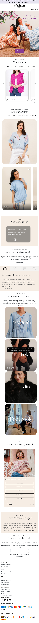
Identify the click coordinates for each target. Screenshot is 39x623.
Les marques (4, 566)
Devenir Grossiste (5, 591)
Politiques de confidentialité (8, 572)
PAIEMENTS (19, 495)
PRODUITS (19, 487)
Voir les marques (7, 288)
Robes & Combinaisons (20, 66)
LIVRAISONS (19, 491)
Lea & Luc (21, 116)
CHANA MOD (11, 116)
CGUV (2, 570)
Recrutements (5, 574)
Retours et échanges (6, 595)
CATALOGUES (19, 483)
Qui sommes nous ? (6, 564)
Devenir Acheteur (5, 589)
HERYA (7, 98)
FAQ (2, 578)
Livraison (3, 593)
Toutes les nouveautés (30, 103)
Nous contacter (5, 582)
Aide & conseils (5, 584)
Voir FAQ (32, 504)
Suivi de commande (6, 580)
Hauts (8, 66)
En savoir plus (20, 262)
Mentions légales (5, 568)
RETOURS (19, 498)
